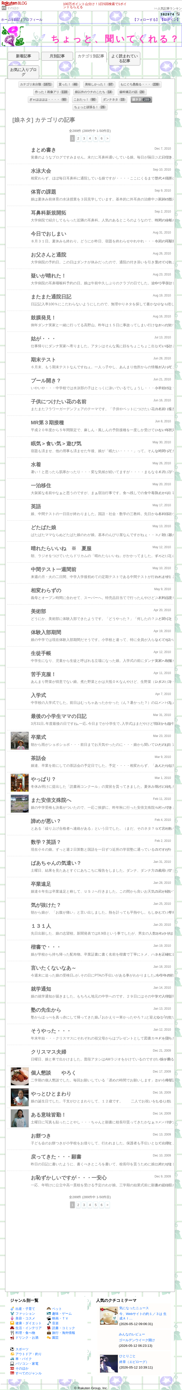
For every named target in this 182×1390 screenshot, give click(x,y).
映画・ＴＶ (58, 1318)
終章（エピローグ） (134, 1362)
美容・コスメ (22, 1318)
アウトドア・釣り (26, 1354)
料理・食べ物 (22, 1333)
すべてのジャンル (26, 1373)
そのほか (13, 8)
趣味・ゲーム (59, 1313)
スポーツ (19, 1349)
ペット (54, 1309)
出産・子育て (22, 1309)
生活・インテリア (26, 1328)
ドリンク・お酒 (24, 1337)
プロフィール (32, 19)
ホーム (6, 19)
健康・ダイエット (26, 1323)
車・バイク (21, 1359)
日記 (17, 19)
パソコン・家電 (24, 1363)
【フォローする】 (146, 19)
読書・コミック (61, 1328)
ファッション (22, 1313)
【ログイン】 (170, 19)
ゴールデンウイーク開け (137, 1340)
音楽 (53, 1323)
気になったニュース (134, 1308)
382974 (167, 14)
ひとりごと (127, 1356)
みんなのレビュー (132, 1334)
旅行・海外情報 (61, 1333)
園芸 (53, 1337)
